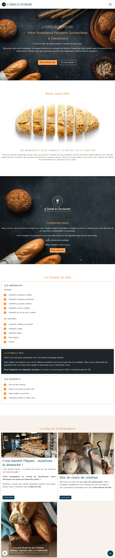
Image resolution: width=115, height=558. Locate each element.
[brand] (17, 4)
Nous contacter (57, 250)
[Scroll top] (110, 553)
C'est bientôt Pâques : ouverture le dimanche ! (27, 463)
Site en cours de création (79, 477)
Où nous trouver (67, 62)
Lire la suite (8, 497)
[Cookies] (5, 553)
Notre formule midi (47, 62)
